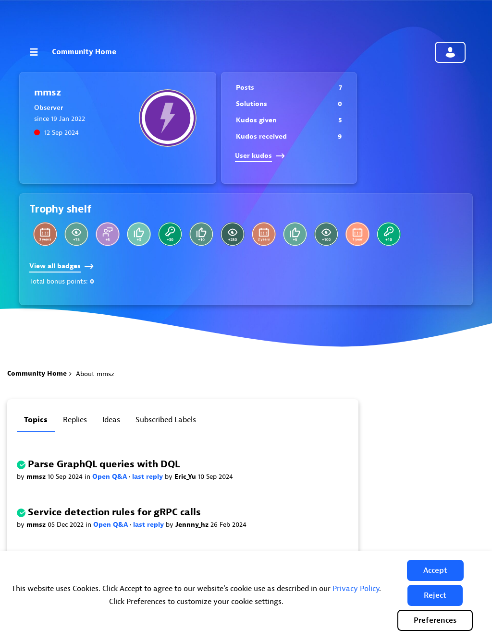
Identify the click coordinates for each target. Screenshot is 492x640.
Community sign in (450, 52)
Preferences (435, 620)
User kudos (260, 156)
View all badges (61, 266)
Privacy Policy (355, 588)
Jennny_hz (192, 525)
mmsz (37, 477)
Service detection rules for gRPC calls (114, 512)
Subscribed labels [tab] (165, 420)
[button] (435, 570)
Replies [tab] (75, 420)
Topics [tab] (36, 420)
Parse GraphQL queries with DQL (104, 464)
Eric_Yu (186, 477)
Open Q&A (110, 477)
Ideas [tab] (111, 420)
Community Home (84, 52)
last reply (148, 477)
